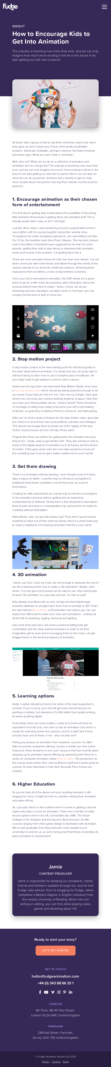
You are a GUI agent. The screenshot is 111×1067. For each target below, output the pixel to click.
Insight (18, 26)
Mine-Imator (39, 610)
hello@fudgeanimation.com (55, 976)
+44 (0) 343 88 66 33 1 (55, 983)
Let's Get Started (55, 950)
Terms (66, 1062)
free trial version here (27, 390)
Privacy (46, 1062)
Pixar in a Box (65, 759)
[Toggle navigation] (104, 7)
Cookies (56, 1062)
